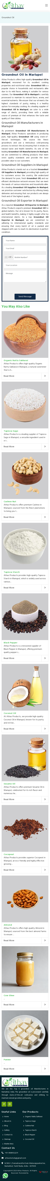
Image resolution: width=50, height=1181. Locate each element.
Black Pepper (10, 642)
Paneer (7, 1059)
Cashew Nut (10, 501)
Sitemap (7, 1139)
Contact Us (8, 1135)
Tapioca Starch (12, 572)
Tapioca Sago (11, 431)
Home (6, 1117)
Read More (9, 376)
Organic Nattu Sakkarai (16, 360)
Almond (8, 925)
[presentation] (24, 287)
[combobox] (9, 257)
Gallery (6, 1130)
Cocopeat (9, 854)
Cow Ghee (9, 995)
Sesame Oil (9, 784)
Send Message (25, 296)
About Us (7, 1121)
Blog (6, 1126)
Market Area (8, 1144)
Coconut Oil (10, 713)
